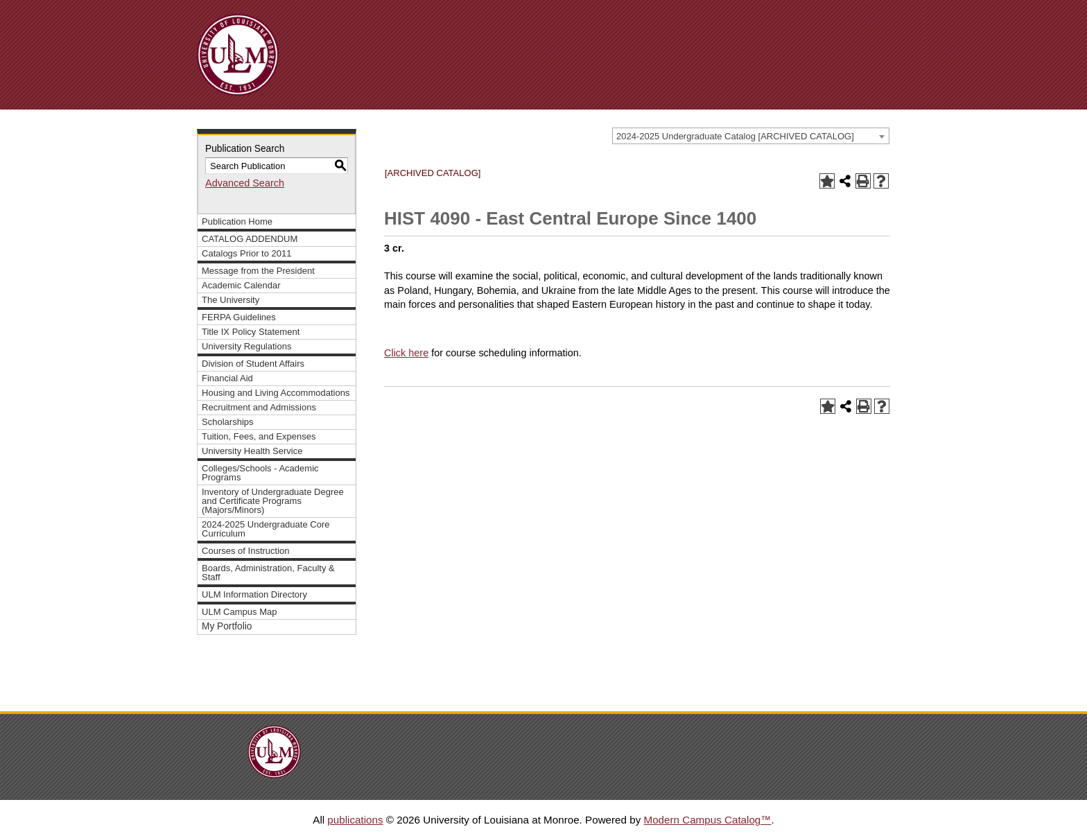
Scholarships (228, 422)
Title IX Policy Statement (250, 331)
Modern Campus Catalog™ (707, 820)
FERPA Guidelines (239, 317)
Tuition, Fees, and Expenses (258, 436)
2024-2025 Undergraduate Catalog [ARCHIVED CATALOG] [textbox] (735, 136)
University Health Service (252, 451)
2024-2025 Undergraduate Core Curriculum (266, 529)
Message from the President (258, 270)
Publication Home (237, 221)
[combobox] (750, 136)
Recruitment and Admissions (259, 407)
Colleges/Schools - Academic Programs (260, 472)
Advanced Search (244, 183)
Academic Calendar (241, 285)
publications (355, 820)
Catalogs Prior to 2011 (247, 253)
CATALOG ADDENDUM (249, 239)
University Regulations (247, 346)
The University (230, 300)
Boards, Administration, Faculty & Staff (268, 572)
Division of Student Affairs (253, 363)
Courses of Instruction (246, 551)
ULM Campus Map (239, 612)
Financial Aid (227, 378)
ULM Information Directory (254, 594)
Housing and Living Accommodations (275, 392)
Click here (406, 352)
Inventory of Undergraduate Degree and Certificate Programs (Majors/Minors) (273, 501)
